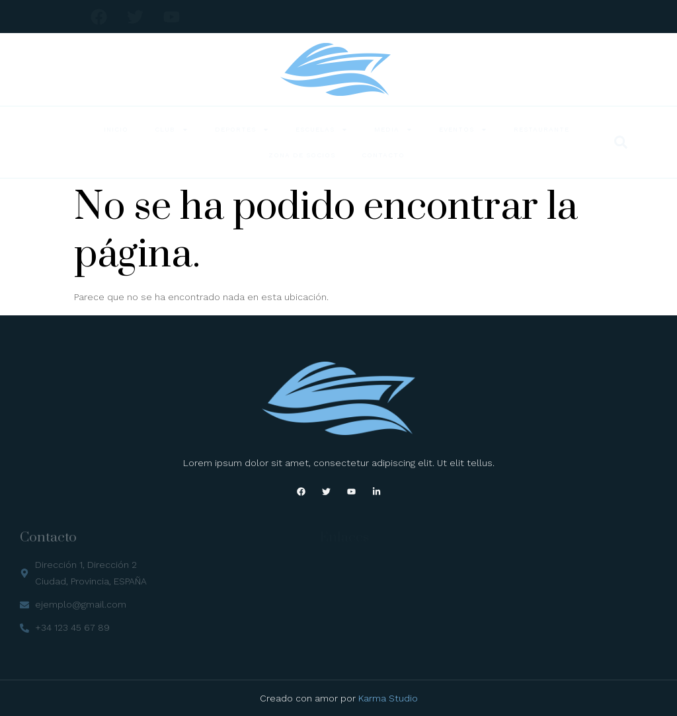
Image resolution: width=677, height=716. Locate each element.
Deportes (242, 129)
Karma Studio (388, 698)
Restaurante (541, 129)
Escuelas (322, 129)
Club (171, 129)
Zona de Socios (301, 155)
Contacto (383, 155)
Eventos (463, 129)
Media (393, 129)
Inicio (116, 129)
